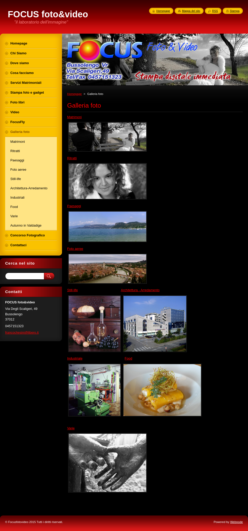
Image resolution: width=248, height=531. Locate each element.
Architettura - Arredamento (140, 290)
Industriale (74, 358)
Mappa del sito (191, 10)
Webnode (236, 521)
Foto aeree (75, 249)
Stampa (234, 10)
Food (128, 358)
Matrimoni (74, 117)
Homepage (74, 93)
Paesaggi (74, 206)
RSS (215, 10)
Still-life (72, 290)
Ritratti (72, 158)
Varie (71, 428)
